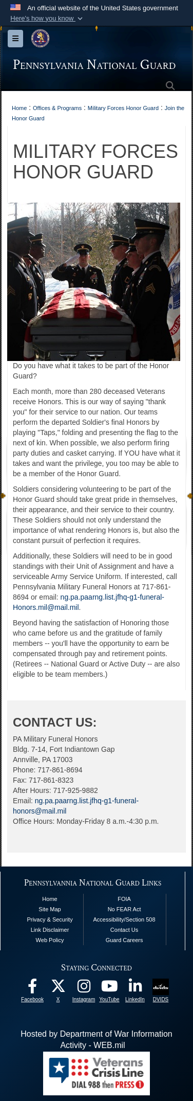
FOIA (124, 899)
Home (49, 899)
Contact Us (124, 930)
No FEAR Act (124, 909)
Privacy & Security (49, 919)
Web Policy (50, 940)
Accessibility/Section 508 (124, 919)
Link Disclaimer (50, 930)
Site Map (49, 909)
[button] (47, 18)
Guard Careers (124, 940)
